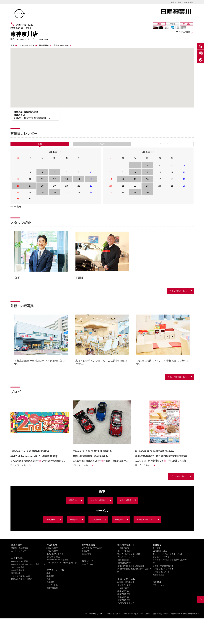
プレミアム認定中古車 (20, 576)
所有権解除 (188, 2)
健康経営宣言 (158, 575)
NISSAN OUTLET (53, 557)
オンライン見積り (98, 500)
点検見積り (96, 519)
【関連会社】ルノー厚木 (163, 569)
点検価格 (50, 582)
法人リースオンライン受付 (128, 554)
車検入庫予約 (123, 591)
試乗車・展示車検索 (19, 548)
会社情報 (156, 548)
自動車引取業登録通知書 (163, 566)
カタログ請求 (125, 500)
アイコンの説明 (183, 32)
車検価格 (50, 576)
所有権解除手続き (160, 613)
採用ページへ (158, 585)
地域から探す (52, 548)
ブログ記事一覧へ (178, 476)
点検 (48, 579)
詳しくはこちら (18, 465)
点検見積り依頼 (124, 600)
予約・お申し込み (61, 45)
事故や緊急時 (52, 588)
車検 (48, 573)
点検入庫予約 (123, 597)
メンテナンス (52, 585)
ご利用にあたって (112, 613)
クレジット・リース (125, 557)
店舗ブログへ (87, 564)
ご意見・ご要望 (175, 2)
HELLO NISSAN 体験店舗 (57, 560)
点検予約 (119, 519)
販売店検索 (16, 573)
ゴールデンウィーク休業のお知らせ (61, 563)
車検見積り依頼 (124, 594)
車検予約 (73, 519)
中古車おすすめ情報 (19, 561)
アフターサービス (26, 45)
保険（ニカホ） (124, 560)
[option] (41, 256)
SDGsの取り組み (160, 551)
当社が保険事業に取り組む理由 (130, 566)
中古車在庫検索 (17, 570)
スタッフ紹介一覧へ (178, 291)
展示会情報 (86, 554)
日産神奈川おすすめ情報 (92, 548)
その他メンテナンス (145, 519)
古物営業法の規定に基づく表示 (137, 613)
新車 (12, 45)
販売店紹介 (44, 45)
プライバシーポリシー (162, 557)
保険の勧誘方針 (124, 563)
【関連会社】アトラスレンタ (165, 572)
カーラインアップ (18, 551)
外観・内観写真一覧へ (177, 377)
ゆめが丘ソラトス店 (54, 554)
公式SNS (86, 551)
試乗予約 (73, 500)
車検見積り (51, 519)
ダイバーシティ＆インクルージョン (168, 554)
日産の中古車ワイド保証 (21, 579)
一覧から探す (52, 551)
